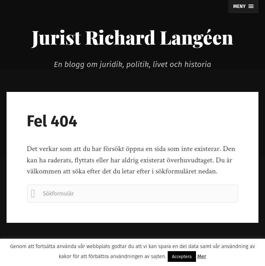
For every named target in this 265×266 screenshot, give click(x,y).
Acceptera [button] (182, 256)
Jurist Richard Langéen (132, 37)
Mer (201, 256)
